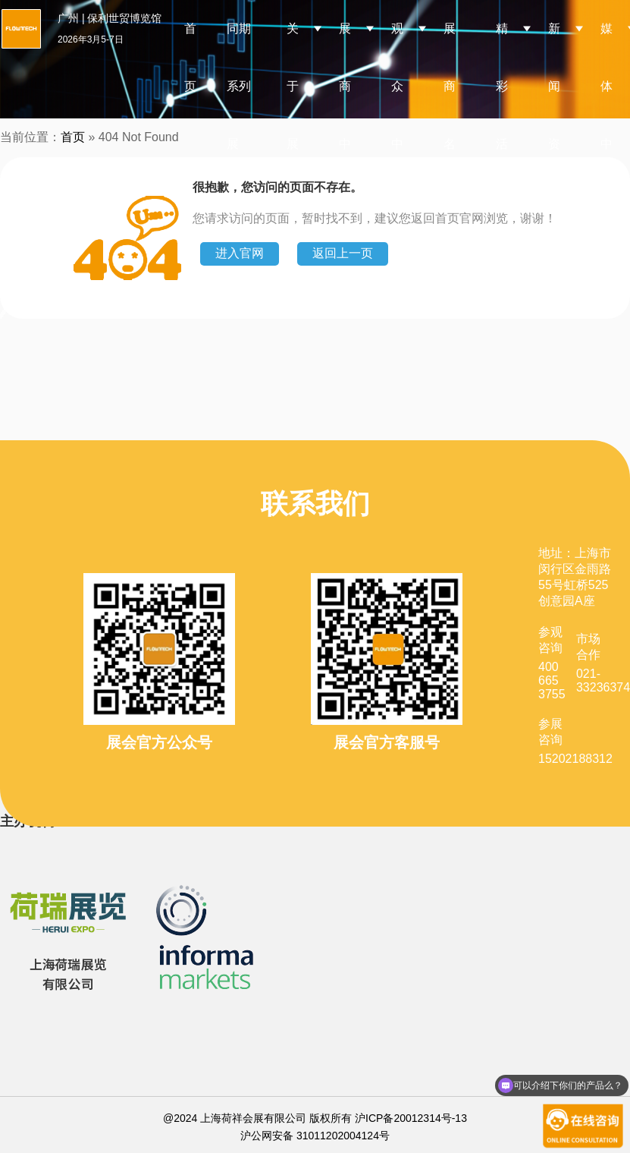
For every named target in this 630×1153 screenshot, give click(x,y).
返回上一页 (342, 253)
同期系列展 (239, 86)
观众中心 (397, 115)
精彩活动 (502, 115)
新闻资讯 (554, 115)
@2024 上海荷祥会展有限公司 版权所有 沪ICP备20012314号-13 (315, 1118)
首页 (190, 57)
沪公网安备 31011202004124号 (315, 1135)
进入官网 (239, 253)
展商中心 (345, 115)
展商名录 (450, 115)
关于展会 (293, 115)
